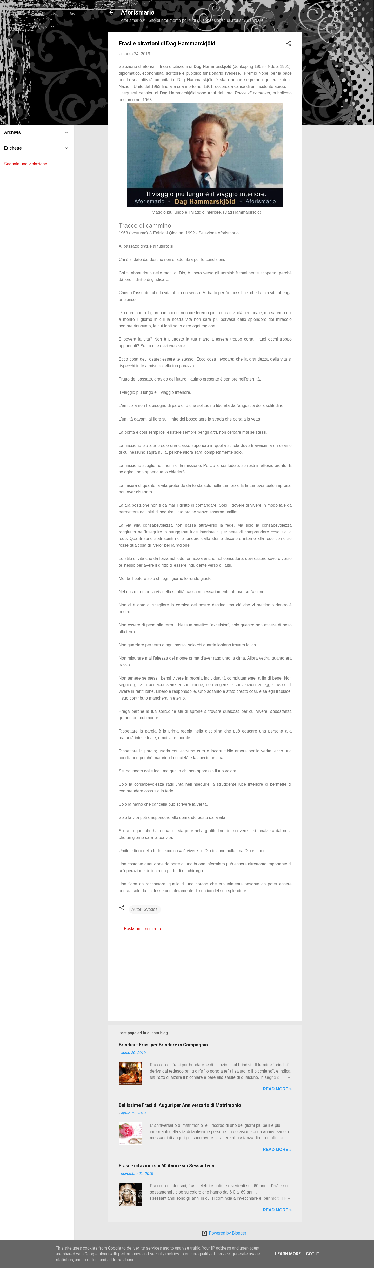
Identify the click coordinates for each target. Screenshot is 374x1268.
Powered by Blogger (224, 1233)
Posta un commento (142, 928)
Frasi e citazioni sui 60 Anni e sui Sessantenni (167, 1165)
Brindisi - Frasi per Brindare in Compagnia (163, 1044)
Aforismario (138, 12)
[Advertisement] (322, 110)
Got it (312, 1253)
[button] (288, 44)
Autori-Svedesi (144, 909)
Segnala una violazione (25, 164)
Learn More (288, 1253)
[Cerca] (336, 14)
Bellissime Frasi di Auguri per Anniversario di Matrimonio (180, 1105)
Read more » (277, 1089)
